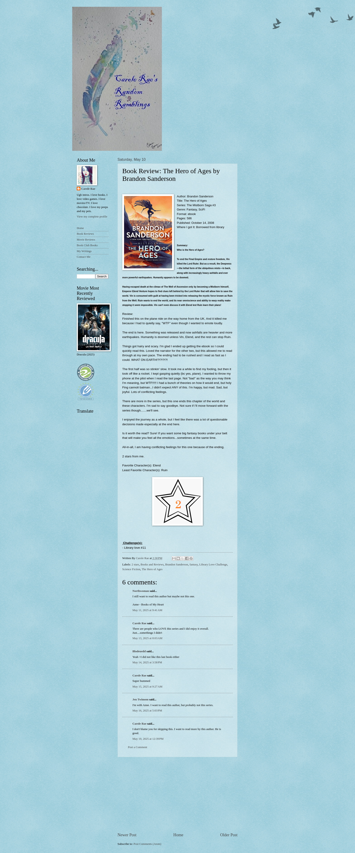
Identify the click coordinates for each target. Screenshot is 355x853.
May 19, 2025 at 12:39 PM (147, 738)
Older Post (228, 835)
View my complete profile (92, 216)
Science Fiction (131, 569)
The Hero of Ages (152, 569)
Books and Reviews (152, 564)
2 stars (135, 564)
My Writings (84, 251)
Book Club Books (87, 245)
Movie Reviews (86, 239)
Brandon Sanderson (176, 564)
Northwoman (140, 591)
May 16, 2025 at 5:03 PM (147, 710)
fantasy (193, 564)
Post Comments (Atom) (147, 844)
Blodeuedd (139, 651)
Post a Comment (137, 747)
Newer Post (127, 835)
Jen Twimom (140, 699)
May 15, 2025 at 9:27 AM (147, 686)
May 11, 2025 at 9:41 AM (147, 610)
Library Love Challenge (213, 564)
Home (178, 835)
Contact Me (83, 256)
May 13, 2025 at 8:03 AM (147, 638)
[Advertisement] (177, 794)
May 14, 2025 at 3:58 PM (147, 662)
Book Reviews (85, 233)
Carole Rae (139, 623)
